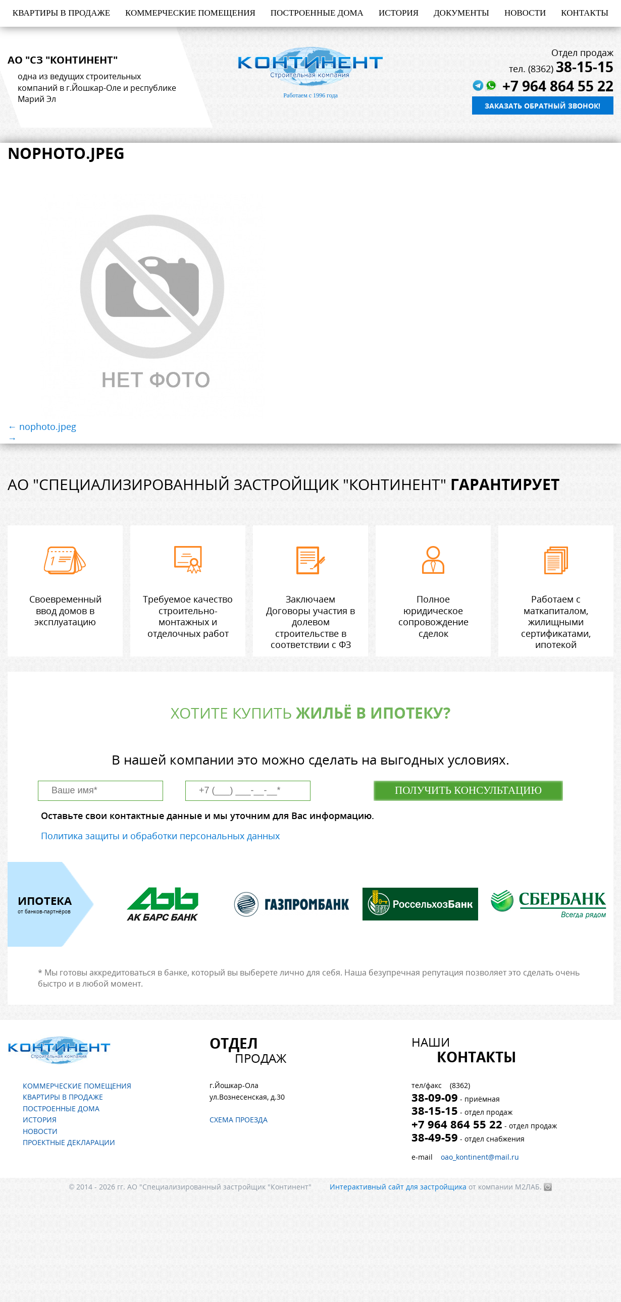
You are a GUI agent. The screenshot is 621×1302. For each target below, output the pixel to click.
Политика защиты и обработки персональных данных (160, 836)
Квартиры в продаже (61, 13)
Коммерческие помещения (190, 13)
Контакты (584, 13)
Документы (461, 13)
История (399, 13)
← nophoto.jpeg (42, 426)
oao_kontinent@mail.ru (480, 1157)
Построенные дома (317, 13)
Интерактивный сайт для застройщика (398, 1186)
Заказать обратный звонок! (542, 106)
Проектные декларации (69, 1142)
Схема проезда (239, 1119)
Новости (525, 13)
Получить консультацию (468, 790)
